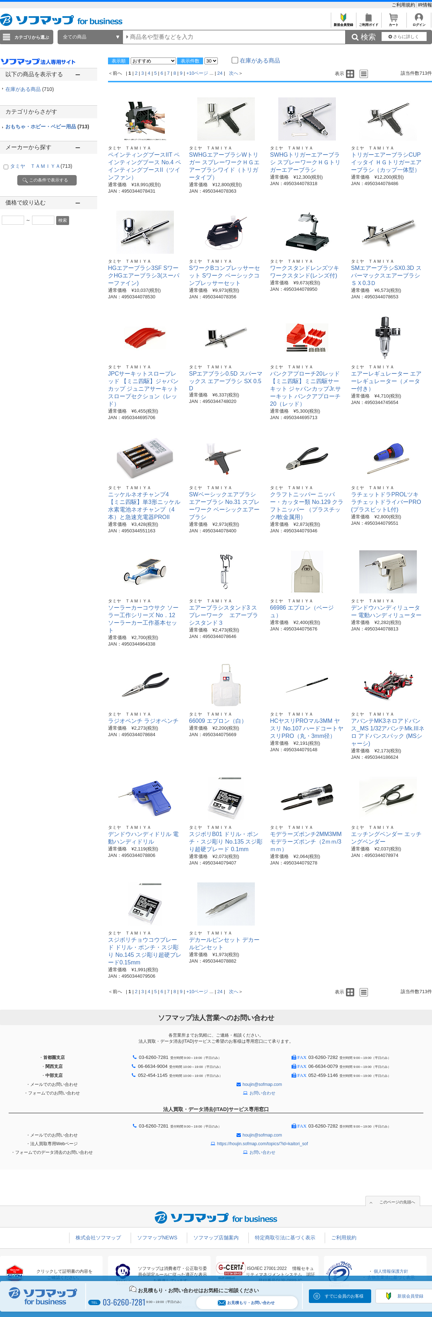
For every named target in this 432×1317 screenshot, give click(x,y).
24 (219, 73)
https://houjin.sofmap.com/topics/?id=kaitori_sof (262, 1143)
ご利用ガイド (368, 23)
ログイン (419, 23)
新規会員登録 (343, 23)
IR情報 (425, 5)
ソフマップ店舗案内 (216, 1237)
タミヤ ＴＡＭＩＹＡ (41, 166)
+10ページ (197, 73)
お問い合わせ (262, 1093)
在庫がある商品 (29, 89)
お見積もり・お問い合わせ (246, 1302)
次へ (233, 73)
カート (393, 23)
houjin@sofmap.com (262, 1084)
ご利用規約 (404, 5)
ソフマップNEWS (157, 1237)
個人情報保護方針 (391, 1271)
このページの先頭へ (397, 1202)
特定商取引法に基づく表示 (285, 1237)
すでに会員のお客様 (344, 1296)
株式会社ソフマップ (98, 1237)
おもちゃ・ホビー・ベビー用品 (47, 126)
